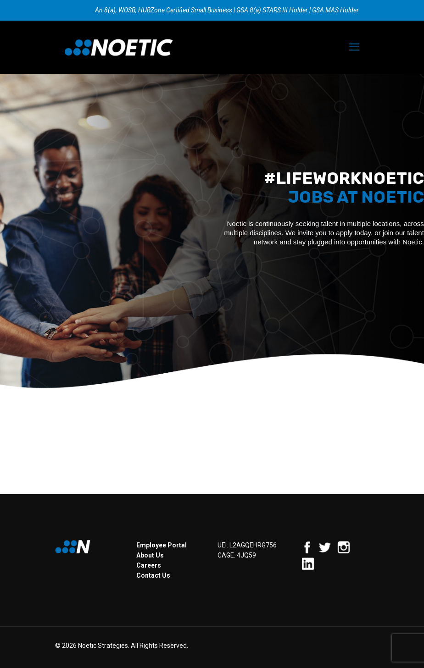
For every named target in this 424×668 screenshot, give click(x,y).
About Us (150, 555)
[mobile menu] (354, 47)
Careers (148, 565)
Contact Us (153, 575)
